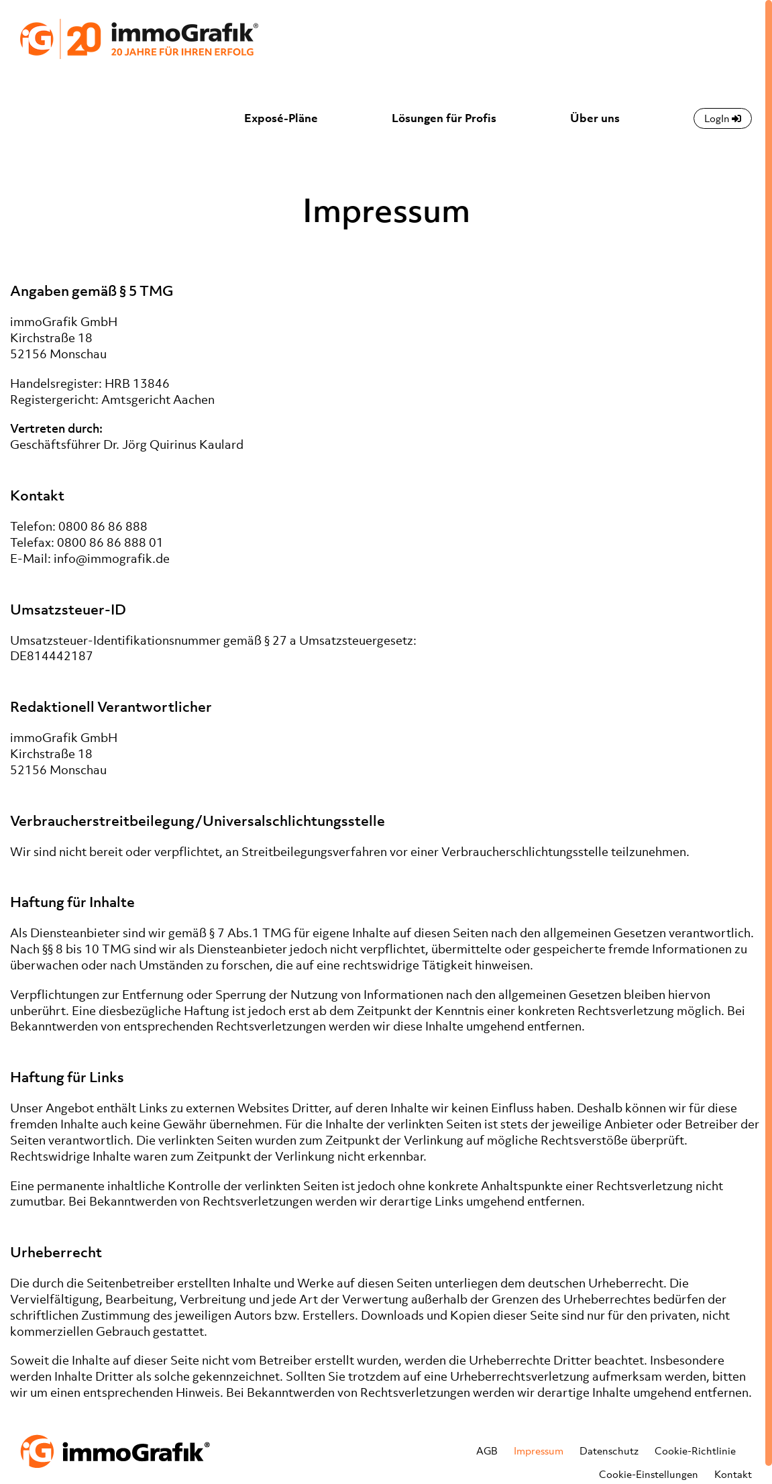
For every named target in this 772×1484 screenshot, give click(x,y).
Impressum (538, 1450)
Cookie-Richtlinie (695, 1450)
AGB (487, 1450)
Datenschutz (609, 1450)
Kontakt (733, 1474)
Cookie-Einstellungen (648, 1474)
